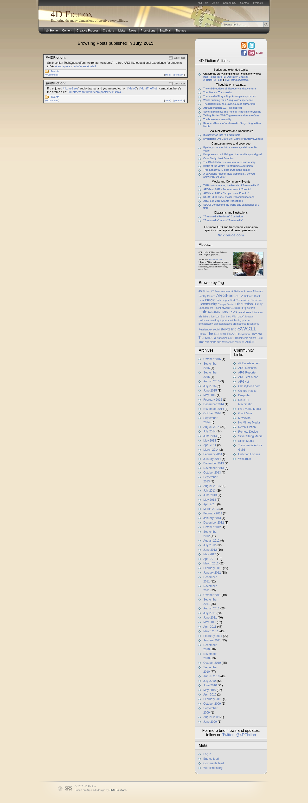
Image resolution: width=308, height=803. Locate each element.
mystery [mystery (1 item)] (215, 320)
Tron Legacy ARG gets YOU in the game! (226, 170)
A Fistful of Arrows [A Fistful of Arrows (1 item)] (241, 291)
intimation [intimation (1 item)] (257, 312)
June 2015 (210, 390)
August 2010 (211, 676)
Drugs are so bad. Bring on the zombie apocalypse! (232, 154)
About (215, 2)
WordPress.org (213, 768)
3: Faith (218, 80)
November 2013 (213, 468)
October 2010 (212, 662)
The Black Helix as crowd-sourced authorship (229, 104)
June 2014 (210, 436)
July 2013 (209, 490)
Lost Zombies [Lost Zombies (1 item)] (223, 316)
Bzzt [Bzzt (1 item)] (232, 300)
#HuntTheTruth (148, 88)
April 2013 (209, 504)
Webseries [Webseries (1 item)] (228, 342)
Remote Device (248, 431)
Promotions (148, 30)
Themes (181, 30)
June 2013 (210, 495)
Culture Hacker (247, 390)
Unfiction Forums (249, 454)
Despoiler (244, 395)
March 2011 (210, 631)
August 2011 (211, 608)
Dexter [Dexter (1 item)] (230, 304)
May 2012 (209, 554)
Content (67, 30)
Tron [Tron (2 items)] (201, 342)
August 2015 (211, 381)
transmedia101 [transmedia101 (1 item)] (225, 337)
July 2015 (209, 386)
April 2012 (209, 559)
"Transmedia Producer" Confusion (223, 216)
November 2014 (213, 409)
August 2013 (211, 486)
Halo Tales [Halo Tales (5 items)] (229, 312)
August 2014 (211, 427)
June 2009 (210, 721)
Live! (259, 53)
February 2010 (212, 699)
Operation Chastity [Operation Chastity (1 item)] (231, 320)
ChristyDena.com (249, 386)
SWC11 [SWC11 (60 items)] (246, 328)
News (132, 30)
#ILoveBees (70, 88)
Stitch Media (246, 441)
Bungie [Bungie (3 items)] (210, 300)
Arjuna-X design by (106, 790)
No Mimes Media (249, 422)
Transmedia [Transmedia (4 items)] (207, 338)
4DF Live (203, 2)
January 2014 (212, 459)
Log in (207, 754)
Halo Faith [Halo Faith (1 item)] (214, 312)
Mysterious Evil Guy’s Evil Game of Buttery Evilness (233, 139)
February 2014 (212, 454)
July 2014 (209, 431)
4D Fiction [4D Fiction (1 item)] (204, 291)
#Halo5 (131, 88)
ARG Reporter (247, 372)
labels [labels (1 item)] (206, 316)
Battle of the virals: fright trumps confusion (228, 166)
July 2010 (209, 681)
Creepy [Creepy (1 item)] (222, 304)
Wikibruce (244, 459)
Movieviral (244, 418)
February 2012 (212, 568)
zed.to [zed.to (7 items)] (250, 342)
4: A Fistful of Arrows (237, 80)
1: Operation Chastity (236, 77)
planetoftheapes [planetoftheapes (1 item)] (223, 323)
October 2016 (212, 359)
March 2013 (210, 509)
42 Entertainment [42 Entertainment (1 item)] (221, 291)
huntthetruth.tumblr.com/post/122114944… (96, 92)
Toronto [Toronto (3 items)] (256, 334)
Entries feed (211, 758)
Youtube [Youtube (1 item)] (239, 342)
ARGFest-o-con (248, 377)
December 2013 (213, 463)
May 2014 (209, 440)
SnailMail (165, 30)
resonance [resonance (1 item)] (253, 323)
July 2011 (209, 613)
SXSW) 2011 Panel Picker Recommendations (228, 197)
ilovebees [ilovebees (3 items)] (244, 312)
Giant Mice (245, 413)
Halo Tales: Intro (212, 77)
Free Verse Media (249, 409)
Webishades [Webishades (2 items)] (213, 342)
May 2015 (209, 395)
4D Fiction (72, 14)
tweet (167, 74)
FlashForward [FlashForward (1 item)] (222, 307)
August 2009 (211, 717)
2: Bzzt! (207, 80)
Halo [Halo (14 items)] (203, 312)
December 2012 (213, 522)
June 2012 (210, 549)
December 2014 (213, 404)
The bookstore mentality (217, 119)
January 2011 (212, 640)
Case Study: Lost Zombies (218, 158)
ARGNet (243, 381)
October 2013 (212, 472)
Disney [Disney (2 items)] (258, 304)
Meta (121, 30)
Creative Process (87, 30)
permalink (179, 74)
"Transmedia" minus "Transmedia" (223, 220)
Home (54, 30)
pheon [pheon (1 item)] (246, 320)
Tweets (55, 71)
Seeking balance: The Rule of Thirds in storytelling (232, 111)
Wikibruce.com (215, 259)
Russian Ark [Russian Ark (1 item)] (205, 329)
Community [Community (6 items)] (208, 304)
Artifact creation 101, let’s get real (222, 108)
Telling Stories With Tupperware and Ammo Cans (231, 115)
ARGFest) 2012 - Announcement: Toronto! (227, 189)
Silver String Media (250, 436)
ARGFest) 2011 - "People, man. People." (226, 193)
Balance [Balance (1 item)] (248, 296)
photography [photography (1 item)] (206, 323)
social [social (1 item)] (216, 329)
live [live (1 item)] (213, 316)
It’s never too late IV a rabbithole (221, 135)
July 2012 (209, 545)
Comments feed (213, 763)
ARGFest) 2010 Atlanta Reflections (223, 201)
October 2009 (212, 703)
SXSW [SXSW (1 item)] (202, 334)
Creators (108, 30)
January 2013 (212, 518)
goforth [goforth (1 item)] (251, 307)
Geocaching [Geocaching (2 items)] (238, 308)
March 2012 (210, 563)
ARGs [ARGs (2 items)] (239, 296)
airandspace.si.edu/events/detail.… (76, 66)
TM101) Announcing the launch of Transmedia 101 (232, 185)
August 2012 (211, 540)
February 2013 (212, 513)
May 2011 (209, 622)
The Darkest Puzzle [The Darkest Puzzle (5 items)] (222, 334)
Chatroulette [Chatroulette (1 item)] (243, 300)
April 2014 (209, 445)
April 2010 (209, 694)
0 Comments (51, 74)
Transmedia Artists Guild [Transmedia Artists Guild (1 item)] (249, 337)
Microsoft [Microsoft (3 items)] (238, 316)
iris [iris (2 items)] (200, 316)
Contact (244, 2)
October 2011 (212, 595)
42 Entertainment (249, 363)
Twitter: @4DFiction (239, 735)
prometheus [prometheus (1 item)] (239, 323)
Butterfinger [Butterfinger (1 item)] (222, 300)
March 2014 (210, 449)
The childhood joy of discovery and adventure (229, 88)
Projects (258, 2)
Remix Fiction (247, 427)
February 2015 (212, 399)
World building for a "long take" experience (228, 100)
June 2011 (210, 617)
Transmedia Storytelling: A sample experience (229, 96)
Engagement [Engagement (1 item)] (206, 307)
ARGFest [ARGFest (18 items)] (225, 295)
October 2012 (212, 527)
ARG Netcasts (247, 368)
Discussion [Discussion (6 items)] (244, 304)
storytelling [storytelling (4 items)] (228, 329)
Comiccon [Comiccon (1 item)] (256, 300)
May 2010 (209, 690)
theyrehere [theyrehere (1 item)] (244, 334)
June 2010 (210, 685)
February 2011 (212, 636)
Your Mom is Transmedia (217, 92)
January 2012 (212, 572)
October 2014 (212, 413)
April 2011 (209, 626)
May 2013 (209, 499)
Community (230, 2)
